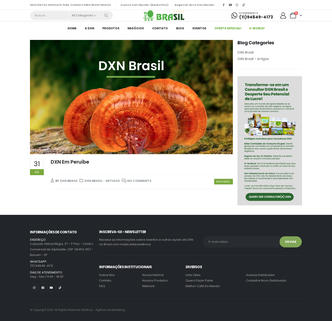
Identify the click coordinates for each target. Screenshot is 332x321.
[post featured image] (131, 97)
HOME (72, 28)
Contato (160, 28)
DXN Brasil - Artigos (102, 181)
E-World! (256, 28)
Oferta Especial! (228, 28)
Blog (180, 28)
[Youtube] (230, 5)
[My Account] (283, 15)
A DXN (89, 28)
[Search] (106, 15)
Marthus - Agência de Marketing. (77, 310)
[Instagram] (237, 5)
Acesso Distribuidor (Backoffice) (145, 5)
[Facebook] (224, 5)
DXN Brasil (69, 181)
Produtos (110, 28)
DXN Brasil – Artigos (253, 59)
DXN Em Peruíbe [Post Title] (70, 162)
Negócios (135, 28)
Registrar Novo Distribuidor (194, 5)
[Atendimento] (252, 15)
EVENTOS (199, 28)
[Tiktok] (244, 5)
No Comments (139, 181)
